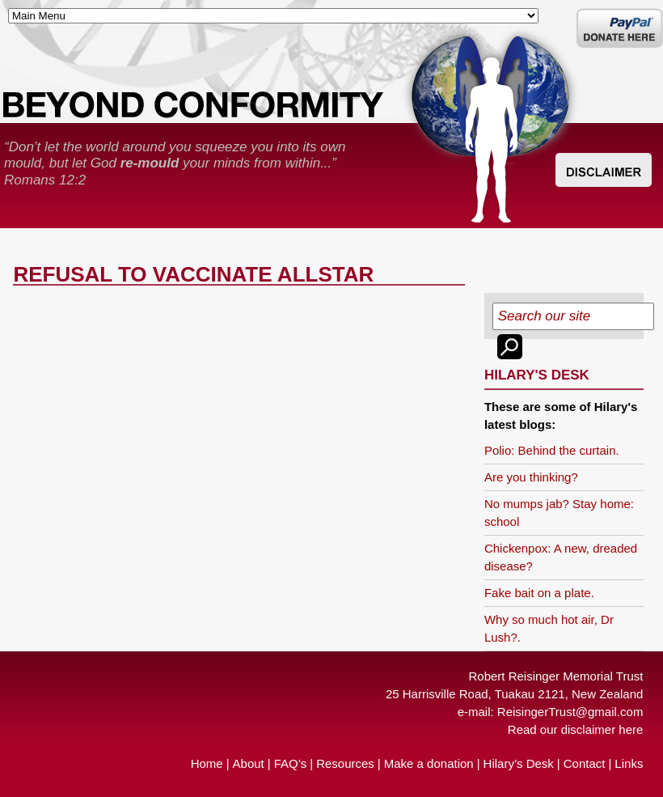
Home (207, 763)
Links (628, 763)
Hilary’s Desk (519, 763)
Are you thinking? (531, 477)
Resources (345, 763)
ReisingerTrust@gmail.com (570, 712)
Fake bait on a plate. (539, 593)
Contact (585, 763)
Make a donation (429, 763)
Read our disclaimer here (576, 729)
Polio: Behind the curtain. (551, 450)
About (248, 763)
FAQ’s (290, 763)
